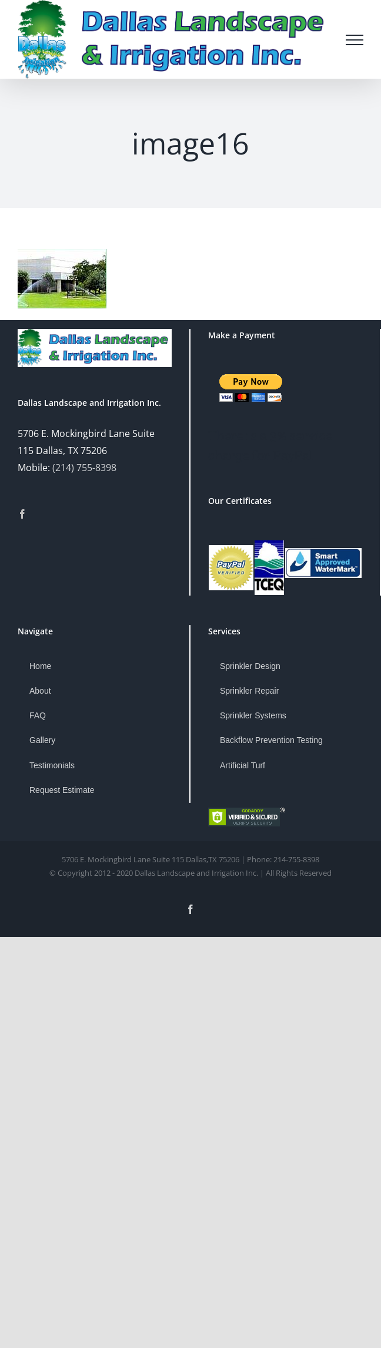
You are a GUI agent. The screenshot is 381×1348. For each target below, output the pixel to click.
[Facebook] (22, 514)
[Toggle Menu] (354, 40)
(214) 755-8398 (84, 467)
